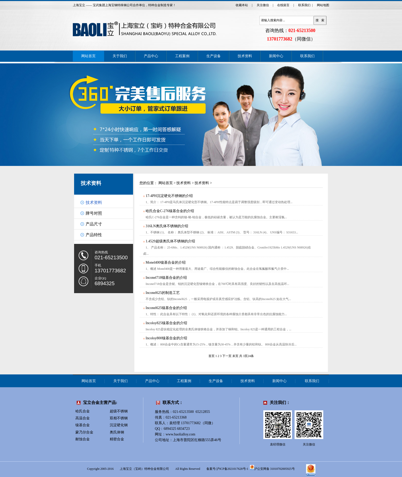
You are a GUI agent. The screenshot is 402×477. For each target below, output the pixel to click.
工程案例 (182, 56)
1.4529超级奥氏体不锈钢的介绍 (170, 241)
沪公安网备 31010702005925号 (272, 467)
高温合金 (82, 418)
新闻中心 (276, 56)
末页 (235, 356)
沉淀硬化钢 (119, 425)
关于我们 (120, 56)
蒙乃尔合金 (84, 432)
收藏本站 (242, 5)
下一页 (227, 356)
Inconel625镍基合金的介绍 (166, 308)
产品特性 (94, 235)
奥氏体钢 (117, 432)
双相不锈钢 (119, 418)
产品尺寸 (94, 224)
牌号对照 (94, 213)
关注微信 (263, 5)
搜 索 (320, 20)
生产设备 (213, 56)
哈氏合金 (82, 411)
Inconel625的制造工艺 (162, 293)
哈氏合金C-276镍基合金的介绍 (169, 211)
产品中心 (151, 56)
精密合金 (117, 439)
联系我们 (304, 5)
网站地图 (323, 5)
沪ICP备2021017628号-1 (232, 469)
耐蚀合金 (82, 439)
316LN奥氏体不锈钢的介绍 (166, 226)
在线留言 (283, 5)
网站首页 (88, 56)
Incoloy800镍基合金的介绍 (166, 338)
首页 (211, 356)
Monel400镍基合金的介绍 (165, 262)
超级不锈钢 (119, 411)
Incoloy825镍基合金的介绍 (166, 323)
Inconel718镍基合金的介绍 (166, 278)
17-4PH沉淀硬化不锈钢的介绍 (169, 196)
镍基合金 (82, 425)
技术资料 (245, 56)
